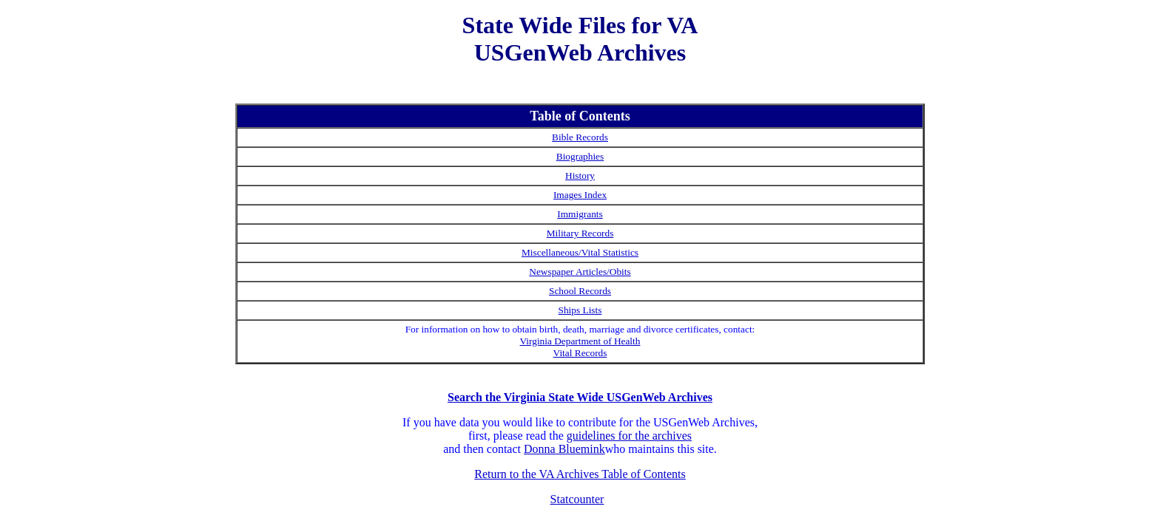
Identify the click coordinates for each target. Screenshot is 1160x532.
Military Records (580, 233)
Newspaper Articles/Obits (579, 271)
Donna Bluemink (564, 449)
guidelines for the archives (629, 435)
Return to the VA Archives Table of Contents (580, 474)
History (580, 175)
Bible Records (580, 137)
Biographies (580, 156)
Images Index (580, 194)
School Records (580, 290)
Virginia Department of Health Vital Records (580, 346)
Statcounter (577, 499)
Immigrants (579, 213)
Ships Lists (580, 310)
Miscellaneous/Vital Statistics (580, 252)
